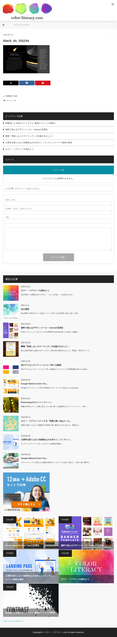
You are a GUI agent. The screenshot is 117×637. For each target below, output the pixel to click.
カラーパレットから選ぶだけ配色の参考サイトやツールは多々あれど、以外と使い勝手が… (56, 462)
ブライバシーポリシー (14, 621)
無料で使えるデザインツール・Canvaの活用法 (26, 129)
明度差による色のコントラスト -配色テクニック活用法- (30, 123)
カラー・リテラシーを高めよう (19, 149)
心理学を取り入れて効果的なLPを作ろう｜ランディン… (46, 439)
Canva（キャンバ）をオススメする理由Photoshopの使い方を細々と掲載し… (50, 332)
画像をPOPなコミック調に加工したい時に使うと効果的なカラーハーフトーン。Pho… (54, 406)
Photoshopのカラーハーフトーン (36, 402)
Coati (15, 96)
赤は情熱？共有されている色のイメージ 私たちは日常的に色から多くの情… (50, 313)
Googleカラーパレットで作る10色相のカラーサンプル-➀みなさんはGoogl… (50, 388)
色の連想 (25, 309)
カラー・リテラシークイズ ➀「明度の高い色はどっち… (46, 421)
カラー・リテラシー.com (56, 632)
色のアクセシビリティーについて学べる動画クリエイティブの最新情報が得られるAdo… (55, 369)
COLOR (9, 519)
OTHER (65, 519)
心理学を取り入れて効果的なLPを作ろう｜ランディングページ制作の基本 (38, 142)
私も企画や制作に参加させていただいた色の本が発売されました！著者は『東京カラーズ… (56, 350)
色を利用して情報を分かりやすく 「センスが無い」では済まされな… (47, 295)
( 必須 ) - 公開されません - (19, 208)
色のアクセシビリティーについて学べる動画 (41, 365)
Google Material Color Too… (34, 384)
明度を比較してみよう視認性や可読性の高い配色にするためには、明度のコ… (51, 425)
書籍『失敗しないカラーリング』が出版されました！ (29, 136)
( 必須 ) (11, 200)
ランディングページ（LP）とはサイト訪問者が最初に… (42, 444)
